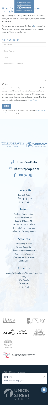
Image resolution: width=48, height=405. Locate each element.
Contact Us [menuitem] (24, 286)
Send (6, 106)
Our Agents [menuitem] (24, 279)
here (34, 26)
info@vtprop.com (24, 169)
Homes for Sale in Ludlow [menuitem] (24, 224)
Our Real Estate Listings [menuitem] (24, 214)
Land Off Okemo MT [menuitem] (24, 221)
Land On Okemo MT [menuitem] (24, 217)
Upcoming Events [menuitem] (24, 243)
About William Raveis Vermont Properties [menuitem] (24, 273)
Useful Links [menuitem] (24, 260)
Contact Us (24, 201)
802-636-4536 (7, 3)
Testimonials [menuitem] (24, 283)
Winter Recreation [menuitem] (24, 247)
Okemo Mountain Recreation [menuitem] (24, 250)
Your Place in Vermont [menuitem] (24, 253)
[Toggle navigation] (42, 4)
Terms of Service (10, 113)
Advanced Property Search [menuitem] (24, 231)
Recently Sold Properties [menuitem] (24, 227)
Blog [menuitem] (24, 276)
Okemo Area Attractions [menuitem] (24, 257)
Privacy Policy (32, 100)
